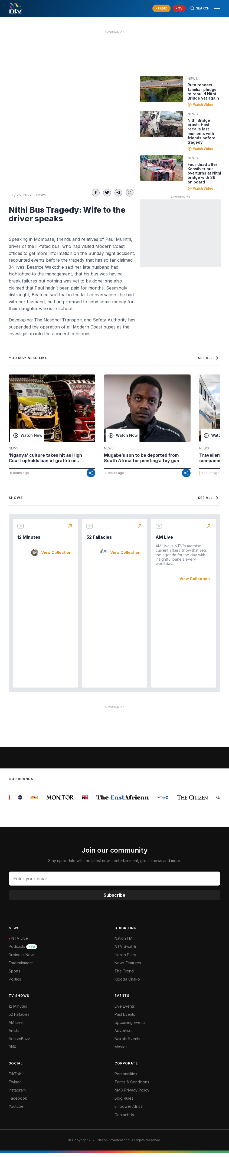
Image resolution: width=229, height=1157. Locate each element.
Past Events (124, 1018)
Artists (14, 1035)
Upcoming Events (130, 1026)
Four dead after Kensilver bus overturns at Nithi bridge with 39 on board (204, 173)
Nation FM (123, 942)
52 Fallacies (99, 541)
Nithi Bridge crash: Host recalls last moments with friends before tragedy (201, 131)
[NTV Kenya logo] (15, 8)
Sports (14, 975)
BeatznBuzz (19, 1043)
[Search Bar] (200, 8)
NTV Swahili (125, 950)
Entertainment (21, 967)
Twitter (15, 1086)
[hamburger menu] (217, 8)
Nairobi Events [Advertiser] (127, 1043)
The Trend (124, 975)
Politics (15, 983)
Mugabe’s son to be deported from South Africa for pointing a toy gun (141, 457)
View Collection (56, 557)
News (41, 195)
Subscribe (114, 899)
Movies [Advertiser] (120, 1051)
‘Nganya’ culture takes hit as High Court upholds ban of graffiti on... (45, 457)
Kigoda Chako (127, 983)
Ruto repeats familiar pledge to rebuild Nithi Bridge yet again (203, 91)
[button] (215, 8)
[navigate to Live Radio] (161, 8)
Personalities (125, 1078)
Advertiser (123, 1035)
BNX (13, 1051)
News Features (127, 967)
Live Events (124, 1010)
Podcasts (23, 950)
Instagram (17, 1094)
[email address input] (114, 883)
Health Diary (125, 959)
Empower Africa (128, 1110)
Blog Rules (123, 1102)
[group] (12, 802)
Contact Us (124, 1119)
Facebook (18, 1102)
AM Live (164, 541)
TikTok (15, 1078)
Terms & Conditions (131, 1086)
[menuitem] (167, 1043)
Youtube (16, 1110)
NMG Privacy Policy (131, 1094)
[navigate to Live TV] (179, 8)
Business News (22, 959)
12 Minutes (28, 541)
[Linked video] (161, 89)
